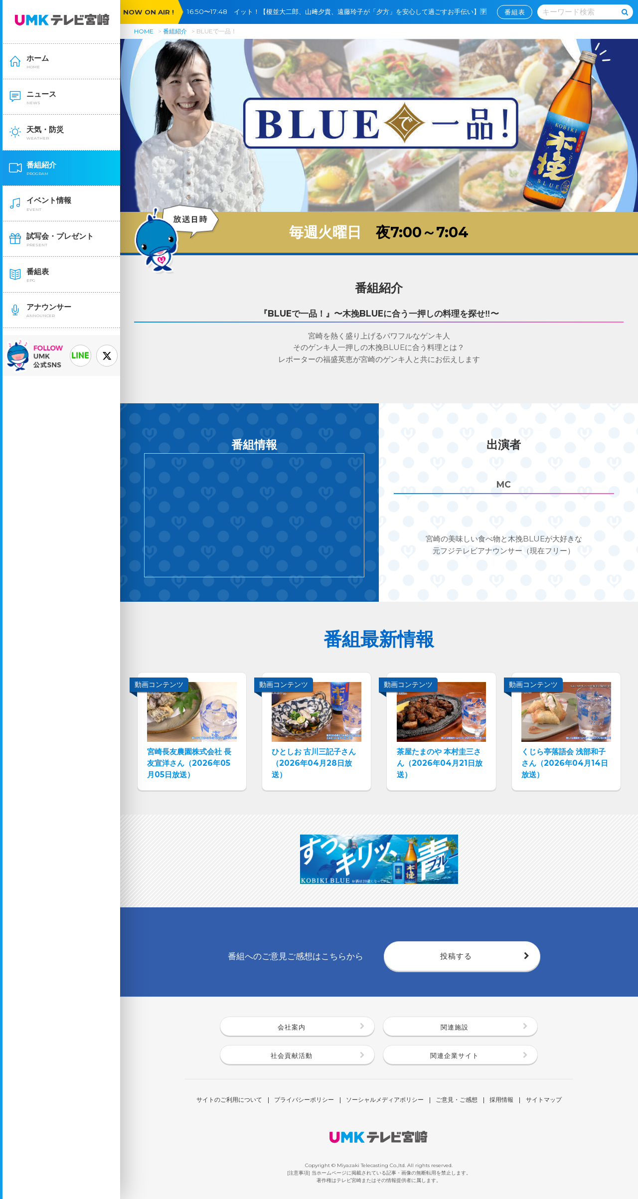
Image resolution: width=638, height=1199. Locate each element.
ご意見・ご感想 (457, 1100)
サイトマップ (544, 1100)
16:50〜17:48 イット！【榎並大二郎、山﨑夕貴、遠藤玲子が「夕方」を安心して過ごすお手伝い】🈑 (340, 11)
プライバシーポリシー (304, 1100)
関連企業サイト (454, 1055)
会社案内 (292, 1027)
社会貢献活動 (292, 1055)
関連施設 (455, 1027)
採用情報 (501, 1100)
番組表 (514, 12)
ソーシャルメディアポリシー (385, 1100)
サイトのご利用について (229, 1100)
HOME (144, 31)
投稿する (456, 956)
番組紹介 (175, 31)
